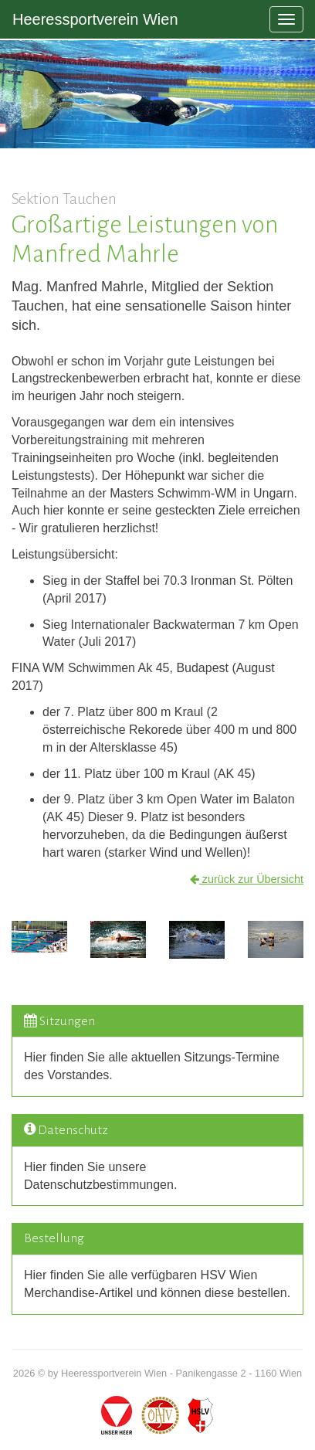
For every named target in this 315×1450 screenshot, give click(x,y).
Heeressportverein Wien (95, 19)
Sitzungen (67, 1021)
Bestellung (54, 1238)
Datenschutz (73, 1130)
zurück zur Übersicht (246, 879)
